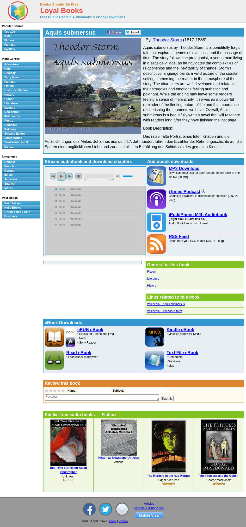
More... (9, 146)
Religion (10, 129)
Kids (7, 36)
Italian (8, 175)
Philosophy (12, 116)
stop (78, 176)
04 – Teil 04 (60, 207)
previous (53, 176)
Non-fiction (11, 112)
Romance (10, 125)
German (9, 170)
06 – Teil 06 (60, 219)
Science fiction (14, 133)
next (69, 176)
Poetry (8, 120)
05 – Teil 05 (60, 213)
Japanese (11, 179)
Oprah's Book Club (17, 212)
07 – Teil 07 (60, 225)
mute (118, 176)
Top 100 (9, 31)
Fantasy (9, 44)
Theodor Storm (167, 40)
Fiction (151, 271)
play (61, 176)
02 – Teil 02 (60, 195)
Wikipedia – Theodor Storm (164, 311)
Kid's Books (12, 207)
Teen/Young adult (16, 142)
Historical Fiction (16, 90)
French (9, 166)
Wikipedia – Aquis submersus (166, 304)
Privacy (123, 521)
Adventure (11, 64)
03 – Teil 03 (60, 201)
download (75, 189)
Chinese (10, 162)
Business (10, 216)
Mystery (9, 49)
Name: (71, 390)
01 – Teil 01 (60, 189)
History (151, 285)
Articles (149, 503)
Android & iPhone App (149, 508)
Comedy (10, 73)
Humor (9, 99)
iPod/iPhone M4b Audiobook (198, 214)
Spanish (10, 183)
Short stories (13, 138)
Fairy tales (11, 77)
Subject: (117, 390)
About (112, 521)
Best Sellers (12, 203)
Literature (153, 278)
